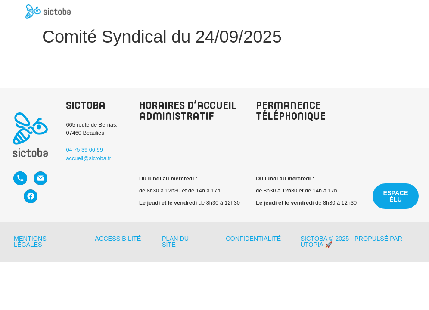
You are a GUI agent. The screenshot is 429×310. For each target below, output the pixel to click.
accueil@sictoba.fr (88, 158)
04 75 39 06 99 (84, 149)
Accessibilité (118, 238)
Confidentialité (253, 238)
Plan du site (175, 241)
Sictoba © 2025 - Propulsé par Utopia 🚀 (351, 241)
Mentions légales (30, 241)
